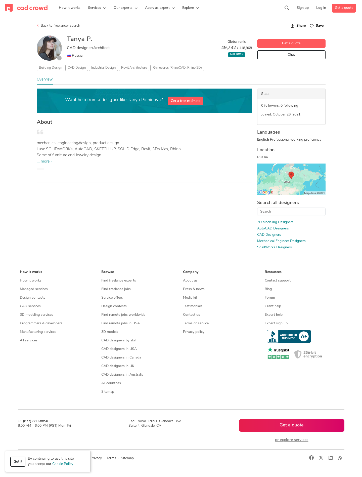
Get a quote (344, 8)
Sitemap (107, 392)
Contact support (278, 281)
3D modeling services (36, 315)
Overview (45, 80)
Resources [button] (273, 272)
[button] (97, 8)
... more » (44, 162)
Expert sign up (276, 323)
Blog (268, 289)
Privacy (96, 458)
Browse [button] (107, 272)
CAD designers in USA (119, 349)
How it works (30, 281)
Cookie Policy (62, 464)
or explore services (291, 440)
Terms (111, 458)
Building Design (50, 67)
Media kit (190, 298)
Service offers (112, 298)
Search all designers (278, 203)
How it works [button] (31, 272)
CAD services (30, 306)
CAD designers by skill (118, 340)
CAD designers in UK (117, 366)
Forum (270, 298)
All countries (111, 383)
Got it (18, 462)
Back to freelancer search (58, 26)
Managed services (34, 289)
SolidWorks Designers (274, 247)
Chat (291, 55)
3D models (109, 332)
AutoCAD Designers (273, 228)
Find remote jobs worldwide (123, 315)
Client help (273, 306)
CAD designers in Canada (121, 358)
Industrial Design (103, 67)
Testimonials (192, 306)
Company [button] (190, 272)
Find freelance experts (118, 281)
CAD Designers (269, 235)
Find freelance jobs (116, 289)
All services (28, 340)
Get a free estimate (185, 101)
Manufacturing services (38, 332)
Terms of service (196, 323)
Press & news (194, 289)
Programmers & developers (41, 323)
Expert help (274, 315)
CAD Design (77, 67)
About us (190, 281)
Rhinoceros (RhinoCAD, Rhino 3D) (177, 67)
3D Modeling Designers (275, 222)
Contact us (191, 315)
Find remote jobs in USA (120, 323)
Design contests (32, 298)
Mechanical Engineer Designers (281, 241)
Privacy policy (193, 332)
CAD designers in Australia (122, 375)
